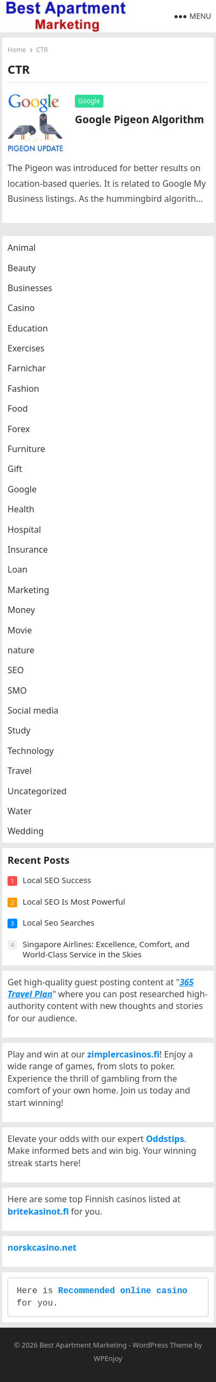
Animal (22, 247)
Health (21, 509)
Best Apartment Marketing (83, 1345)
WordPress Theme (162, 1345)
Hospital (24, 529)
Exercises (26, 348)
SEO (16, 670)
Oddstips (165, 1139)
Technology (31, 751)
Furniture (26, 449)
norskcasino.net (42, 1247)
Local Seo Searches (58, 922)
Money (21, 610)
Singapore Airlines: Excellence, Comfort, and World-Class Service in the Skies (106, 949)
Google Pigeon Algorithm (139, 119)
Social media (33, 710)
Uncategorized (37, 791)
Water (20, 811)
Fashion (23, 388)
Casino (21, 308)
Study (19, 730)
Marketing (28, 590)
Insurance (28, 549)
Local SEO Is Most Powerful (74, 901)
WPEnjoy (108, 1358)
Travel (20, 771)
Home (17, 49)
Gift (15, 469)
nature (21, 650)
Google (89, 100)
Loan (17, 569)
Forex (19, 429)
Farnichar (27, 368)
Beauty (22, 268)
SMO (17, 690)
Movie (20, 630)
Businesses (30, 288)
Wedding (26, 831)
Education (28, 328)
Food (18, 408)
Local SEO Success (57, 880)
